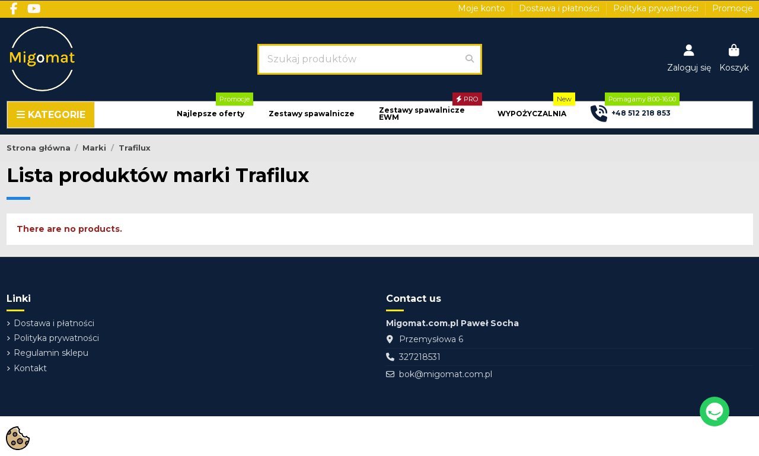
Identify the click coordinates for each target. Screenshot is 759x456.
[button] (210, 114)
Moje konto (483, 8)
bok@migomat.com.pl (445, 374)
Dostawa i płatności (560, 8)
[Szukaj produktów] (469, 59)
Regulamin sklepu (51, 352)
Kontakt (30, 368)
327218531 (420, 357)
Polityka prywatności (657, 8)
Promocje (732, 8)
